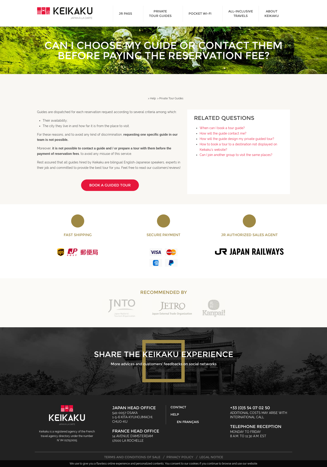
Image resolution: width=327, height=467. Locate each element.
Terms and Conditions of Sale (132, 457)
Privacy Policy (179, 457)
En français (188, 422)
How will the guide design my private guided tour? (237, 139)
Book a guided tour (110, 185)
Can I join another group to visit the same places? (236, 155)
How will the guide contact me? (223, 133)
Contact (178, 407)
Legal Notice (211, 457)
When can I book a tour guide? (222, 128)
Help (175, 414)
